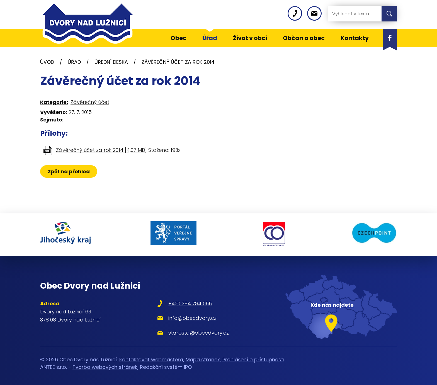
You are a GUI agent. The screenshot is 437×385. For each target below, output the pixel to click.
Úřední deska (111, 62)
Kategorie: (54, 102)
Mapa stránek (203, 358)
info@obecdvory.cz (188, 316)
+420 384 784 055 (186, 302)
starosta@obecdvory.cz (194, 331)
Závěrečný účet (90, 102)
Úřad (74, 62)
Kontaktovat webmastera (151, 358)
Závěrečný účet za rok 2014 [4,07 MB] (101, 150)
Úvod (47, 62)
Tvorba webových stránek (104, 365)
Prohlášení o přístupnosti (253, 358)
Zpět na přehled (69, 171)
